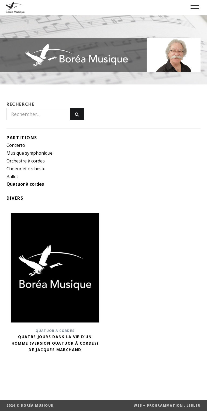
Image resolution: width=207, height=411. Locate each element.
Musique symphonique (29, 153)
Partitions (21, 138)
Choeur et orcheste (26, 169)
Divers (14, 198)
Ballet (12, 176)
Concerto (15, 145)
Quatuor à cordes (25, 184)
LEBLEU (194, 405)
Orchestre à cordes (25, 161)
